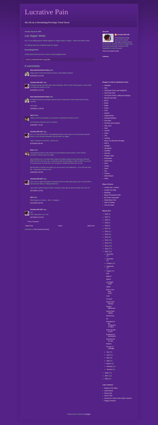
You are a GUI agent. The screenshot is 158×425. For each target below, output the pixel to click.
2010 (107, 249)
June (108, 355)
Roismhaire (108, 158)
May (108, 358)
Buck (32, 150)
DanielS (106, 113)
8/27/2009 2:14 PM (36, 191)
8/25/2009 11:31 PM (37, 90)
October (109, 263)
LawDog (107, 138)
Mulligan (107, 146)
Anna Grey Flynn (109, 93)
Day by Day (108, 393)
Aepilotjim (107, 85)
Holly (106, 128)
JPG (105, 136)
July (108, 352)
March (109, 363)
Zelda (106, 178)
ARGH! (108, 279)
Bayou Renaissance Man (112, 195)
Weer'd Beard (108, 176)
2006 (107, 379)
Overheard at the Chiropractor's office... (111, 324)
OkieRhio (107, 151)
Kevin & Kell (108, 396)
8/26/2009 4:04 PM (36, 172)
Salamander (108, 161)
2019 (107, 223)
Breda (106, 103)
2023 (107, 214)
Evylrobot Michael (110, 118)
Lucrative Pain (46, 12)
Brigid (106, 105)
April (108, 361)
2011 (107, 246)
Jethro (106, 133)
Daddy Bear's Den (110, 200)
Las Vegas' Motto (109, 283)
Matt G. (106, 143)
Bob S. (106, 100)
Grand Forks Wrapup (110, 302)
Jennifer (107, 131)
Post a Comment (33, 221)
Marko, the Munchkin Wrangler (114, 141)
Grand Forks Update (110, 312)
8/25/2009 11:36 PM (37, 108)
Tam (105, 171)
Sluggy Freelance (110, 401)
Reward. (109, 344)
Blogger (87, 414)
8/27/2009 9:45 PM (36, 203)
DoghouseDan (109, 115)
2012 (107, 243)
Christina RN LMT (36, 82)
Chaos (106, 108)
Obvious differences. (111, 307)
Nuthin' (108, 287)
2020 (107, 220)
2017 (107, 228)
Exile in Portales (109, 202)
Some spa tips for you (111, 330)
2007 (107, 376)
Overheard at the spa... (110, 340)
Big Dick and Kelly (110, 98)
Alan (105, 88)
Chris (106, 110)
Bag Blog (107, 192)
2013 (107, 240)
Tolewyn (107, 173)
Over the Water (109, 205)
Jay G (32, 115)
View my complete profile (110, 51)
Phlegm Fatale (109, 156)
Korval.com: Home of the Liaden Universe (118, 398)
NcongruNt (107, 148)
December (110, 254)
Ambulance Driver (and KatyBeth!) (115, 90)
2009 (107, 251)
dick (31, 197)
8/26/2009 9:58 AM (36, 143)
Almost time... (110, 316)
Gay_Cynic (108, 126)
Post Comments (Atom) (41, 229)
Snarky (106, 166)
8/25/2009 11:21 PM (37, 76)
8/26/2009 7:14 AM (36, 125)
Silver (106, 163)
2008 (107, 373)
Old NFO (107, 153)
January (109, 369)
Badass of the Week (111, 388)
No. (107, 319)
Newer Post (29, 226)
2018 (107, 226)
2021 (107, 217)
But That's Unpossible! (111, 197)
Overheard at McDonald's (111, 335)
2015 (107, 234)
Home (60, 226)
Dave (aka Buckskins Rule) (39, 70)
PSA (107, 273)
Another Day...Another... (112, 187)
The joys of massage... (110, 347)
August (109, 271)
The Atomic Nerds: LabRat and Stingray (117, 95)
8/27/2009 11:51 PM (37, 217)
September (110, 266)
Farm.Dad (107, 121)
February (110, 366)
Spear (106, 168)
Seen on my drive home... (110, 291)
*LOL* (108, 296)
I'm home (109, 299)
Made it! (108, 276)
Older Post (90, 226)
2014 (107, 237)
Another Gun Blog (110, 190)
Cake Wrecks (108, 391)
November (110, 259)
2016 (107, 231)
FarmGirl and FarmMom (112, 123)
